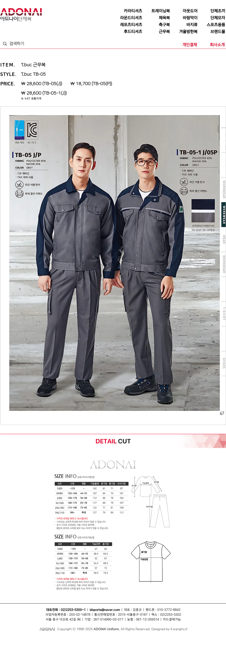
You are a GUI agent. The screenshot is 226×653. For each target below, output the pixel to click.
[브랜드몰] (212, 31)
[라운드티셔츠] (129, 17)
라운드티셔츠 (137, 644)
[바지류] (184, 24)
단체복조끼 (84, 639)
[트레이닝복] (157, 11)
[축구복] (157, 24)
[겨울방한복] (184, 31)
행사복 (161, 644)
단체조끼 (73, 639)
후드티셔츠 (184, 644)
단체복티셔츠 (44, 639)
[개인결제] (184, 44)
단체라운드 (150, 644)
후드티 (206, 644)
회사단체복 (34, 644)
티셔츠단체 (47, 644)
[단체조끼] (212, 11)
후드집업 (216, 644)
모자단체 (69, 644)
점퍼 (152, 639)
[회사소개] (212, 44)
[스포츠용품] (212, 24)
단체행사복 (171, 644)
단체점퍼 (160, 639)
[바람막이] (184, 17)
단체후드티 (196, 644)
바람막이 (112, 639)
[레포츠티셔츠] (129, 24)
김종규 (137, 610)
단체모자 (102, 639)
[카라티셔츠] (129, 11)
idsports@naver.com (105, 610)
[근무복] (157, 31)
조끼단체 (58, 644)
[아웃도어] (184, 11)
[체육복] (157, 17)
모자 (93, 639)
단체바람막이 (124, 639)
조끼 (64, 639)
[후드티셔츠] (129, 31)
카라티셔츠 (80, 644)
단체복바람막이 (140, 639)
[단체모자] (212, 17)
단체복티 (56, 639)
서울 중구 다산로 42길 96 (63, 619)
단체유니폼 (22, 644)
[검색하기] (26, 44)
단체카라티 (92, 644)
